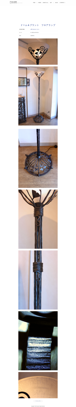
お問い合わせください (34, 29)
